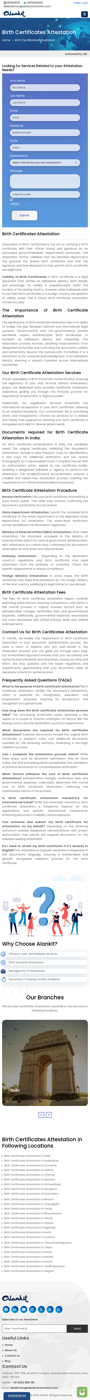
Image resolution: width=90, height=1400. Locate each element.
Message (16, 171)
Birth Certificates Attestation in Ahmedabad (32, 1184)
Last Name (17, 96)
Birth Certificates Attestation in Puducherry (31, 1193)
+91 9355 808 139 (23, 1382)
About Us (11, 1350)
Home (6, 40)
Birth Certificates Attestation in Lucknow (29, 1237)
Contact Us (12, 1355)
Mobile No (17, 126)
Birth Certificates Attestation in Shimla (28, 1218)
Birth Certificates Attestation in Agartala (30, 1227)
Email (13, 111)
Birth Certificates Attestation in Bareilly (28, 1257)
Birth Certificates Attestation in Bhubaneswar (33, 1213)
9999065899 (33, 2)
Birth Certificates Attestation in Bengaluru (30, 1189)
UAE (85, 3)
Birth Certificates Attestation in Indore (28, 1261)
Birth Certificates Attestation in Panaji (28, 1208)
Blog (7, 1361)
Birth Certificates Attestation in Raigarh (29, 1271)
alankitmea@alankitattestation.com (27, 6)
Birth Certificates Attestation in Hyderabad (31, 1160)
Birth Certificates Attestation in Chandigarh (31, 1204)
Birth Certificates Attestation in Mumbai (29, 1179)
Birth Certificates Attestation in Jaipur (28, 1247)
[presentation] (41, 1115)
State (14, 141)
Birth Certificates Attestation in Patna (28, 1252)
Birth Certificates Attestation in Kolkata (29, 1170)
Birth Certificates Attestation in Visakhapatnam (34, 1266)
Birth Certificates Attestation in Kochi (27, 1232)
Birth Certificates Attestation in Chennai (29, 1175)
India (77, 3)
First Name (17, 81)
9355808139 (12, 2)
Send (77, 1329)
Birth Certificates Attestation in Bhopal (28, 1199)
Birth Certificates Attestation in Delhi (27, 1156)
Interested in (19, 156)
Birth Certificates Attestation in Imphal (28, 1223)
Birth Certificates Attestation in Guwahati (30, 1165)
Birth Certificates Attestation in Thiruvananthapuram (38, 1243)
